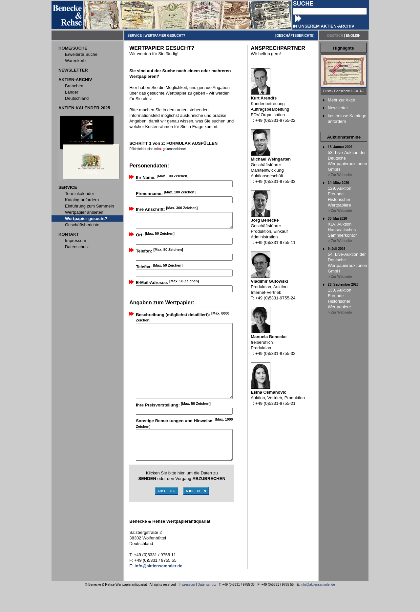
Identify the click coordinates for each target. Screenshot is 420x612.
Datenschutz (207, 608)
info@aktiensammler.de (318, 608)
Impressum (187, 608)
